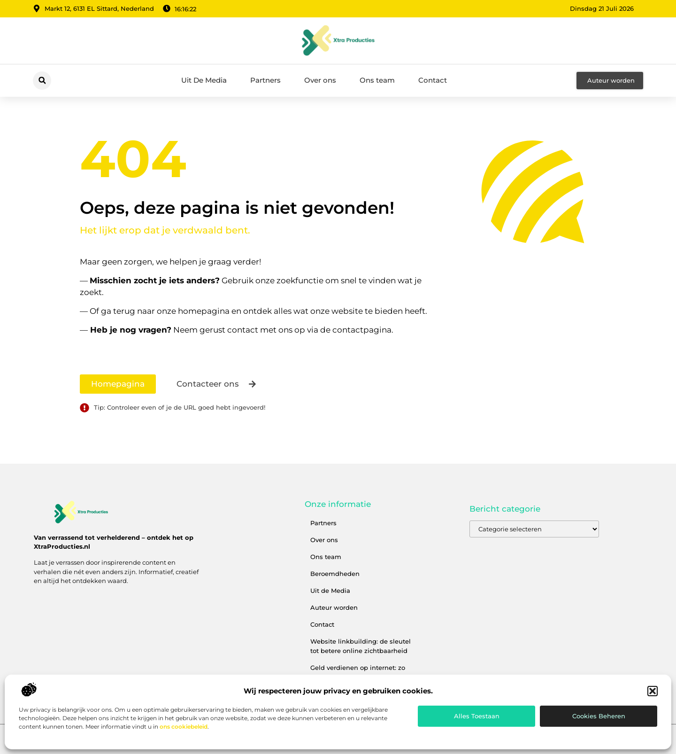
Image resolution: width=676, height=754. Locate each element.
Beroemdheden (335, 573)
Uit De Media (204, 80)
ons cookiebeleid (183, 726)
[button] (652, 691)
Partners (265, 80)
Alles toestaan (476, 716)
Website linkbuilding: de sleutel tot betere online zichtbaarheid (360, 645)
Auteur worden (334, 607)
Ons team (377, 80)
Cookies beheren (598, 716)
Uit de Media (330, 590)
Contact (432, 80)
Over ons (320, 80)
